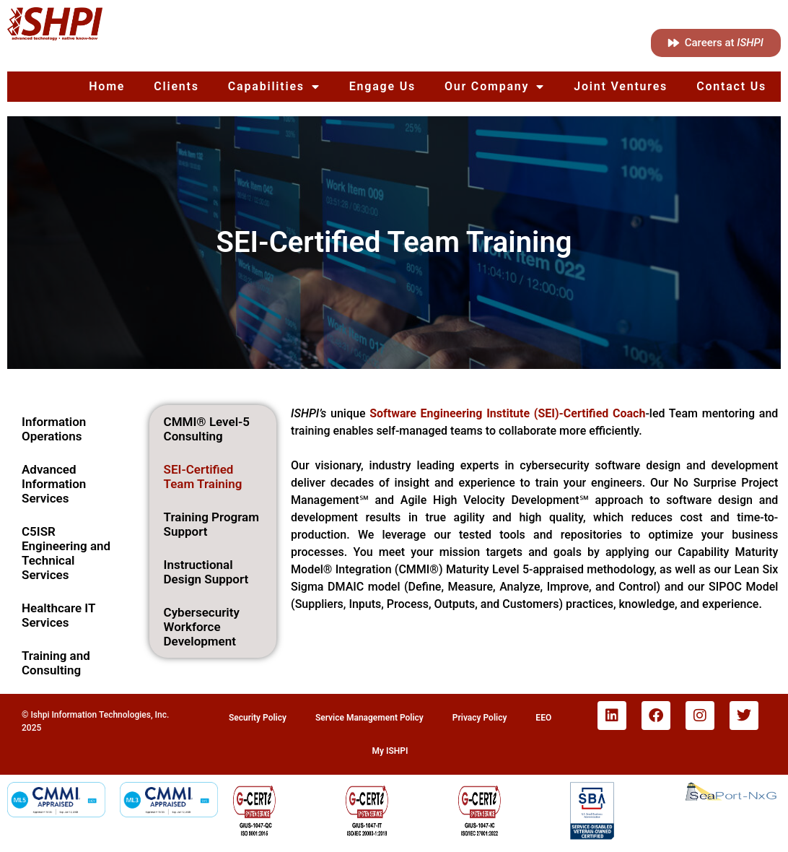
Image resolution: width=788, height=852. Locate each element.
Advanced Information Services (54, 483)
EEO (543, 718)
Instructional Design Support (206, 571)
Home (107, 86)
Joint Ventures (620, 86)
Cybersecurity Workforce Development (202, 626)
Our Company (495, 87)
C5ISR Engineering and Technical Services (66, 553)
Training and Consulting (56, 662)
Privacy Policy (479, 718)
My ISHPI (390, 751)
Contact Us (731, 86)
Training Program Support (211, 524)
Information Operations (54, 428)
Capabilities (274, 87)
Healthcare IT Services (58, 615)
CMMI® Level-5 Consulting (207, 428)
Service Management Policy (369, 718)
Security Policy (257, 718)
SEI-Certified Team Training (203, 476)
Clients (176, 86)
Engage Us (382, 86)
